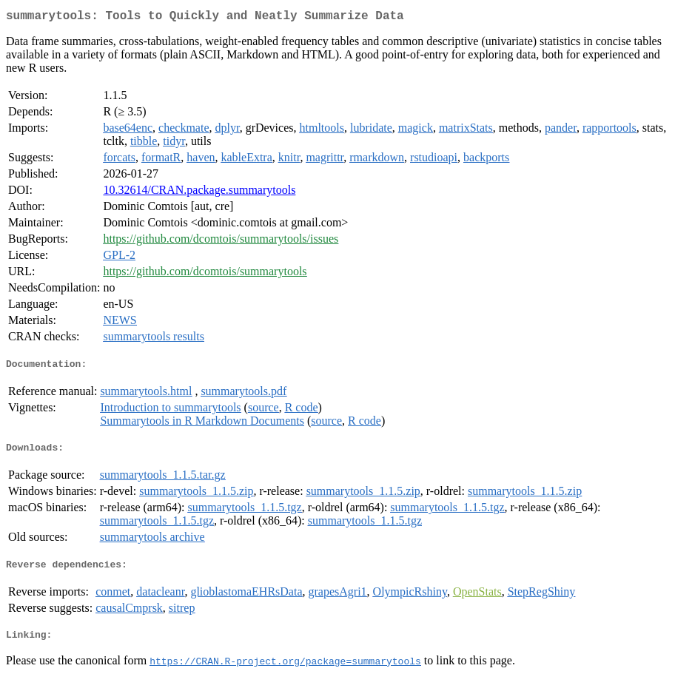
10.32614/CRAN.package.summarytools (199, 192)
